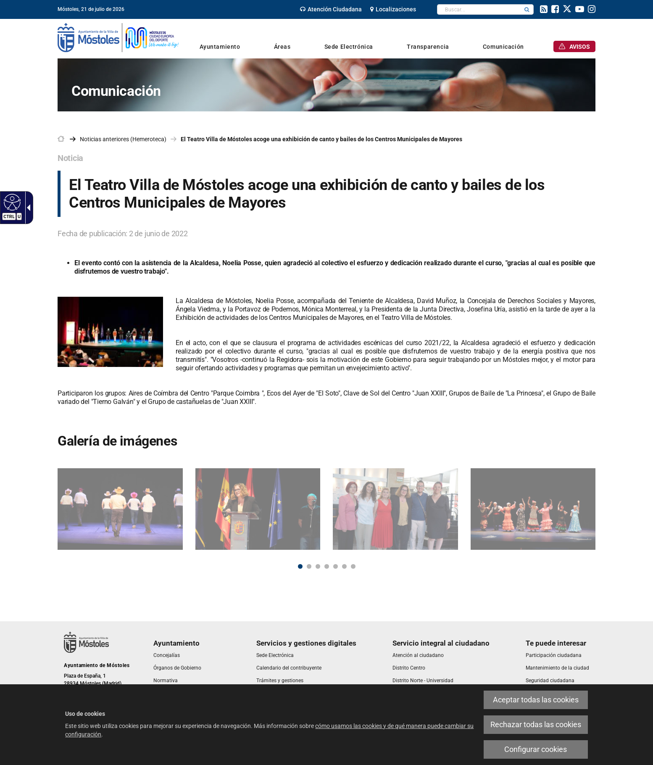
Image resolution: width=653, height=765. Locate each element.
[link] (11, 202)
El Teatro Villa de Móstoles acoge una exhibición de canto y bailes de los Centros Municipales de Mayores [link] (321, 139)
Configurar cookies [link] (535, 749)
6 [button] (344, 566)
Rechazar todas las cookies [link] (535, 724)
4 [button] (326, 566)
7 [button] (353, 566)
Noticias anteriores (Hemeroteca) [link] (123, 139)
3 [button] (318, 566)
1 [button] (300, 566)
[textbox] (479, 9)
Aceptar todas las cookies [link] (536, 699)
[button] (527, 9)
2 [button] (309, 566)
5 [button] (335, 566)
